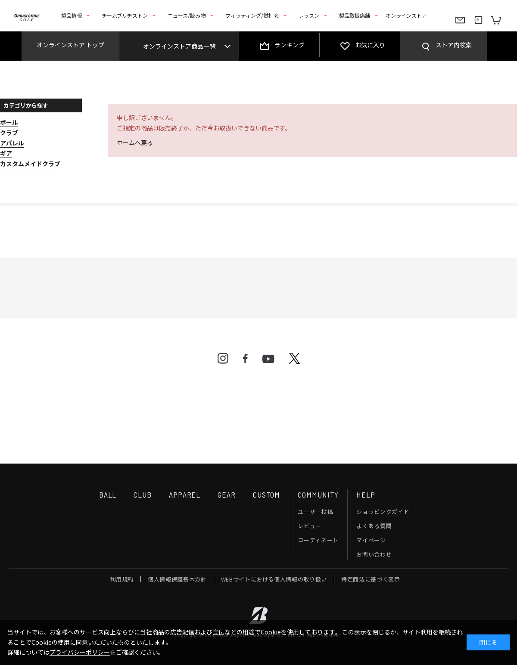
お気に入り (370, 44)
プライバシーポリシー (80, 652)
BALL (108, 494)
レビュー (309, 526)
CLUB (143, 494)
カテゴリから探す (25, 105)
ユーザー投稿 (315, 511)
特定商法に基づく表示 (370, 579)
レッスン (309, 15)
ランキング (289, 44)
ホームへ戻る (135, 142)
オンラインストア (406, 15)
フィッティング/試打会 (252, 15)
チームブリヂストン (125, 15)
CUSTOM (266, 494)
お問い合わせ (374, 554)
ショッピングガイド (382, 511)
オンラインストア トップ (70, 44)
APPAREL (184, 494)
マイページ (371, 540)
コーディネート (318, 540)
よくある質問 (374, 526)
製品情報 (71, 15)
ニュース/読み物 (187, 15)
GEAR (227, 494)
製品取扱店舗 (354, 15)
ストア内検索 (454, 44)
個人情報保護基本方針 (177, 579)
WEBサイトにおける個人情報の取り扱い (274, 579)
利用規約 (122, 579)
